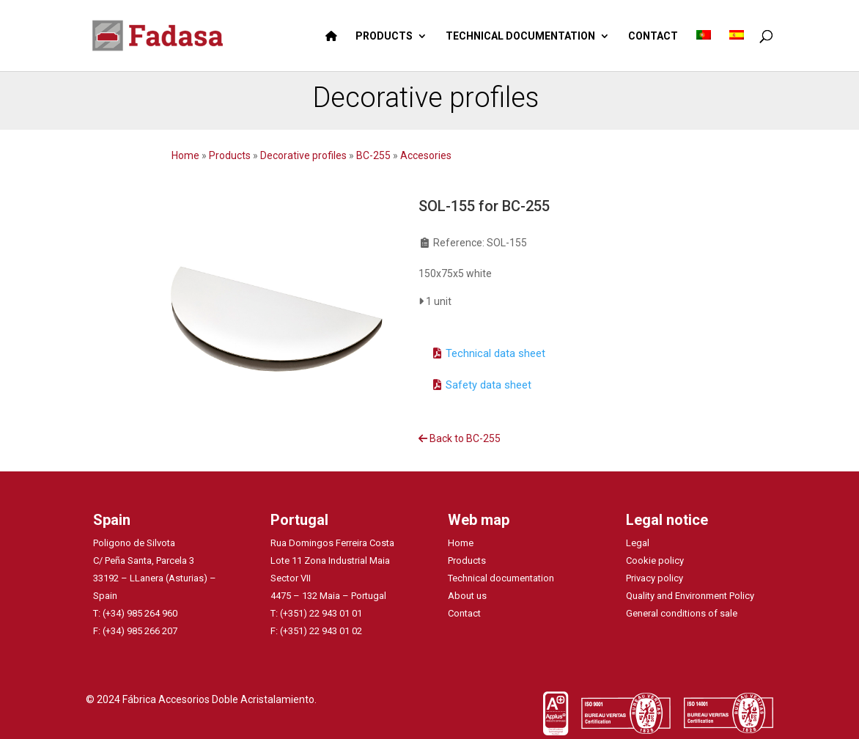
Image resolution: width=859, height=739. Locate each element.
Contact (464, 613)
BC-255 (373, 155)
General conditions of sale (681, 613)
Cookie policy (655, 560)
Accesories (425, 155)
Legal (637, 542)
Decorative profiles (304, 155)
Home (187, 155)
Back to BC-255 (460, 438)
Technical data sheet (495, 353)
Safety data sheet (488, 384)
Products (231, 155)
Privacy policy (654, 578)
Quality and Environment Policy (690, 595)
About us (467, 595)
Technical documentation (501, 578)
